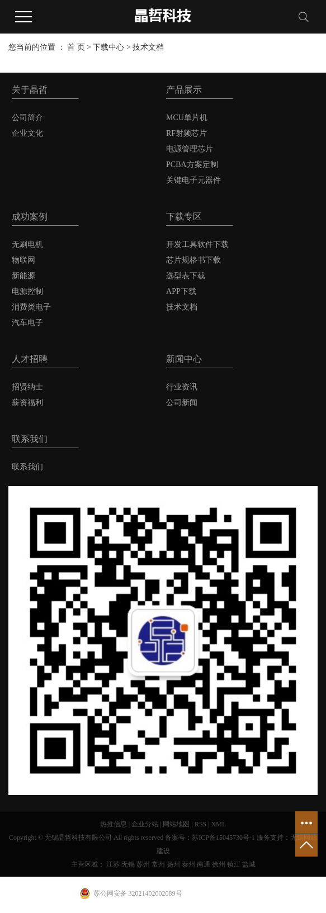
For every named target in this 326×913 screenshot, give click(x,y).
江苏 (113, 864)
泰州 (188, 864)
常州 (158, 864)
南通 (203, 864)
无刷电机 (27, 244)
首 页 (76, 47)
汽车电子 (27, 322)
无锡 (128, 864)
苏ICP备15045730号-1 (223, 837)
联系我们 (27, 467)
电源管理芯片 (189, 149)
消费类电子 (31, 307)
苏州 (143, 864)
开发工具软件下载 (197, 244)
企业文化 (27, 133)
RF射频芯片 (186, 133)
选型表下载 (185, 276)
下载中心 (108, 47)
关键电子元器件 (193, 180)
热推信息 (113, 824)
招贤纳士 (27, 387)
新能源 (23, 276)
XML (218, 824)
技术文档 (148, 47)
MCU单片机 (186, 117)
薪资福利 (27, 402)
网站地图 (176, 824)
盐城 (249, 864)
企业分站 (144, 824)
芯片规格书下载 (193, 260)
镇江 (233, 864)
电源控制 (27, 291)
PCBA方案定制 (192, 164)
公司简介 (27, 117)
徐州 (218, 864)
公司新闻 (181, 402)
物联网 (23, 260)
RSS (200, 824)
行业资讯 (181, 387)
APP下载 (181, 291)
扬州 (173, 864)
